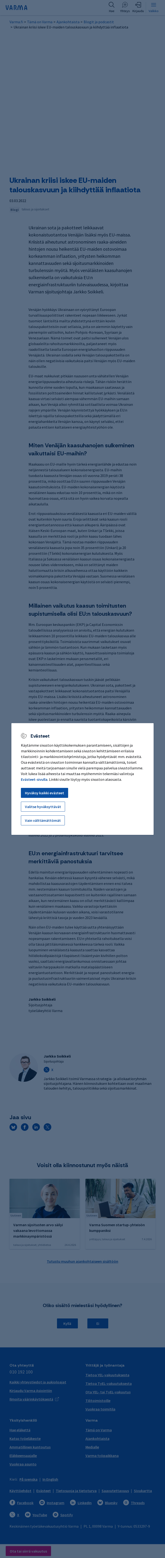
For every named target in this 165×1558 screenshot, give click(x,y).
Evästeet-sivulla (34, 779)
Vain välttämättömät (43, 820)
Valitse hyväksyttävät (43, 806)
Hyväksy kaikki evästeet (44, 793)
